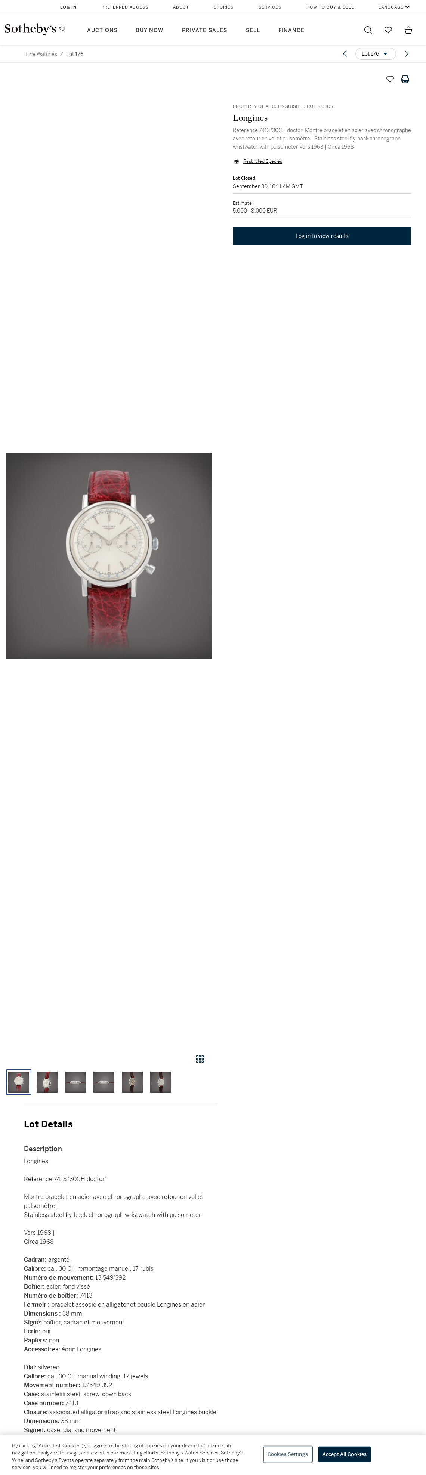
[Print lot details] (405, 79)
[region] (213, 1455)
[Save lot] (390, 79)
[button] (109, 555)
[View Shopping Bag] (408, 29)
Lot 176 (75, 54)
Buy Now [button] (149, 30)
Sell (253, 30)
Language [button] (391, 7)
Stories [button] (224, 7)
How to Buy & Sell (330, 7)
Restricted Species (262, 161)
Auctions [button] (102, 30)
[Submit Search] (368, 30)
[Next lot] (406, 54)
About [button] (181, 7)
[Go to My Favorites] (388, 29)
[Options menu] (375, 54)
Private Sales (204, 30)
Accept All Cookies (344, 1454)
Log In (68, 7)
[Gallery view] (200, 1058)
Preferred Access (124, 7)
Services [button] (270, 7)
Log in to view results (322, 236)
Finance (291, 30)
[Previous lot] (344, 54)
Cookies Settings (288, 1454)
